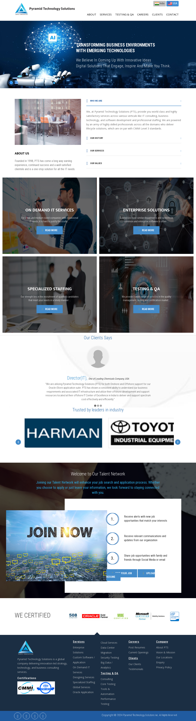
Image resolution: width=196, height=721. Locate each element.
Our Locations (164, 657)
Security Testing (110, 657)
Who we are (94, 101)
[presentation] (18, 442)
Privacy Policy (164, 667)
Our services (95, 151)
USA (172, 3)
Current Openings (138, 652)
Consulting (107, 679)
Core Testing (108, 684)
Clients (157, 14)
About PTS (162, 647)
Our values (94, 163)
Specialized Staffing (84, 682)
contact (172, 14)
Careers (143, 14)
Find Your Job (122, 573)
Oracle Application (83, 692)
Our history (94, 138)
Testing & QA (124, 14)
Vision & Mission (165, 652)
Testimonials (135, 669)
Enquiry (160, 662)
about (91, 14)
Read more (49, 230)
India (159, 3)
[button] (95, 406)
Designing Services (83, 677)
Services (106, 14)
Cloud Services (109, 642)
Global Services (81, 687)
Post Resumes (136, 647)
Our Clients (134, 664)
